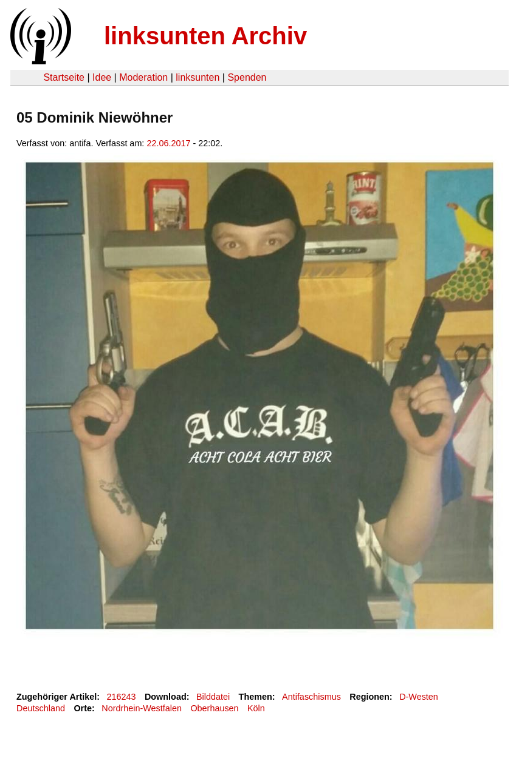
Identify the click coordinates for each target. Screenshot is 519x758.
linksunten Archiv (205, 35)
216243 (121, 697)
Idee (101, 77)
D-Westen (418, 697)
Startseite (63, 77)
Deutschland (40, 708)
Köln (256, 708)
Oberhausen (214, 708)
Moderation (143, 77)
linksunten (197, 77)
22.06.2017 (168, 143)
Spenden (246, 77)
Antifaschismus (311, 697)
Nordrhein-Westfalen (141, 708)
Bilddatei (213, 697)
